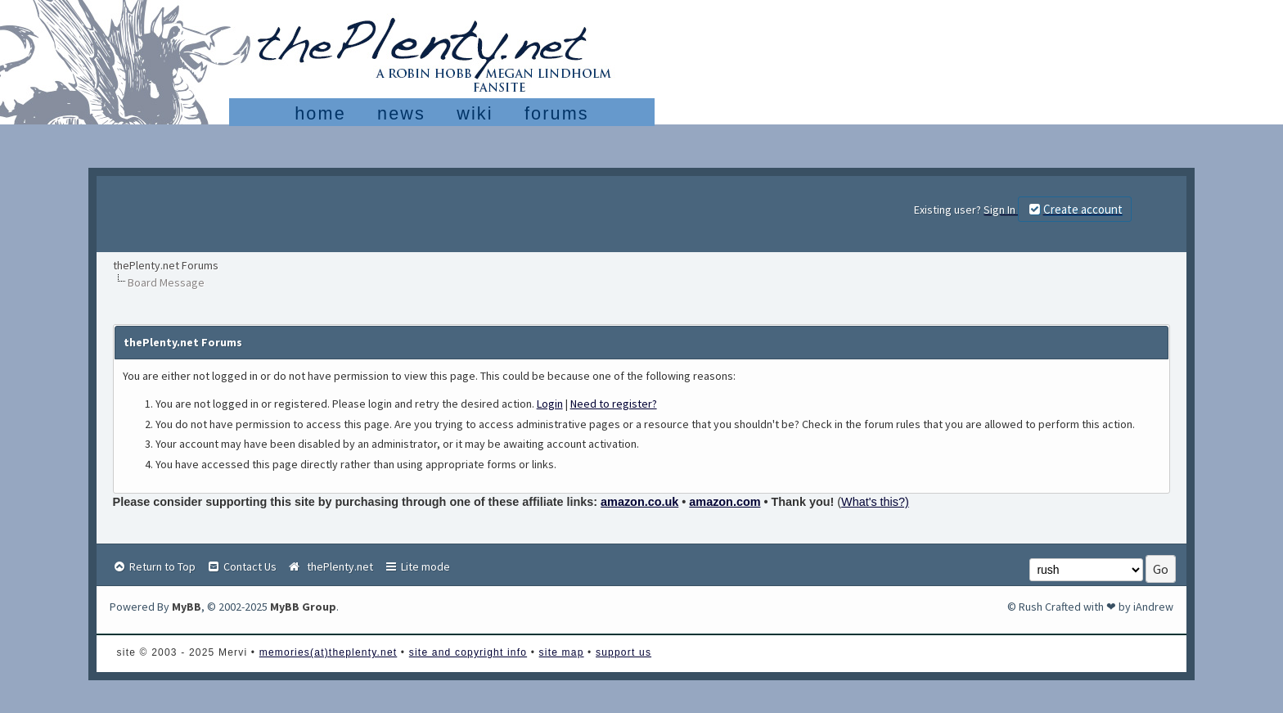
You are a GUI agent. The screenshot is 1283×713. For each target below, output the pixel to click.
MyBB (186, 606)
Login (550, 403)
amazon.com (724, 501)
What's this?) (875, 501)
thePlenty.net (330, 566)
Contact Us (241, 566)
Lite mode (417, 566)
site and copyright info (468, 652)
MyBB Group (303, 606)
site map (561, 652)
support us (623, 652)
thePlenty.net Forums (165, 265)
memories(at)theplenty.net (328, 652)
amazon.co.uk (639, 501)
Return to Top (154, 566)
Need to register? (613, 403)
